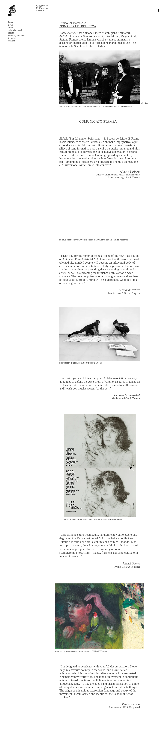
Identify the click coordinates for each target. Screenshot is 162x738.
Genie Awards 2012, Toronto (126, 398)
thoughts (12, 38)
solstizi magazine (16, 30)
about (10, 27)
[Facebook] (158, 10)
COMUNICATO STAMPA (98, 121)
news (10, 25)
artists (11, 32)
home (10, 22)
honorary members (16, 35)
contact (11, 40)
